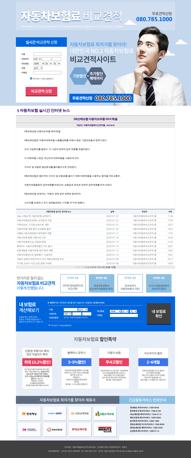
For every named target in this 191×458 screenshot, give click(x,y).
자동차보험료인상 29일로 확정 (31, 242)
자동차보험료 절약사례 (72, 26)
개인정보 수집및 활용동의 (43, 79)
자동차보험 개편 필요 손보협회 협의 (34, 229)
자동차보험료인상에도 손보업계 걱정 (34, 220)
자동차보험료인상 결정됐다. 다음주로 (34, 255)
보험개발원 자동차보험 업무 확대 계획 (35, 250)
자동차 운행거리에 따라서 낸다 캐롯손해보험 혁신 (40, 259)
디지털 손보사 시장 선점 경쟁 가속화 (34, 263)
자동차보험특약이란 (52, 26)
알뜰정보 (119, 26)
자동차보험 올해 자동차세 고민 (31, 238)
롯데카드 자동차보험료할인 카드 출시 (34, 246)
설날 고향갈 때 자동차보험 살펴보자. (34, 216)
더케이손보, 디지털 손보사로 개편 (33, 225)
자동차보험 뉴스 (108, 26)
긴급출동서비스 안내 (91, 26)
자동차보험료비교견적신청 (31, 26)
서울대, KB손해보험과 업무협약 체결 (34, 233)
